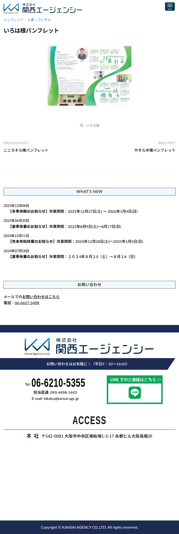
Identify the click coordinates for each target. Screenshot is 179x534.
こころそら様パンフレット (25, 150)
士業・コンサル (39, 20)
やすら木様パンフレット (154, 150)
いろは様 (93, 125)
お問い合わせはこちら (40, 296)
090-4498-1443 (63, 392)
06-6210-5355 (58, 382)
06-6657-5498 (27, 302)
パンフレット (13, 20)
